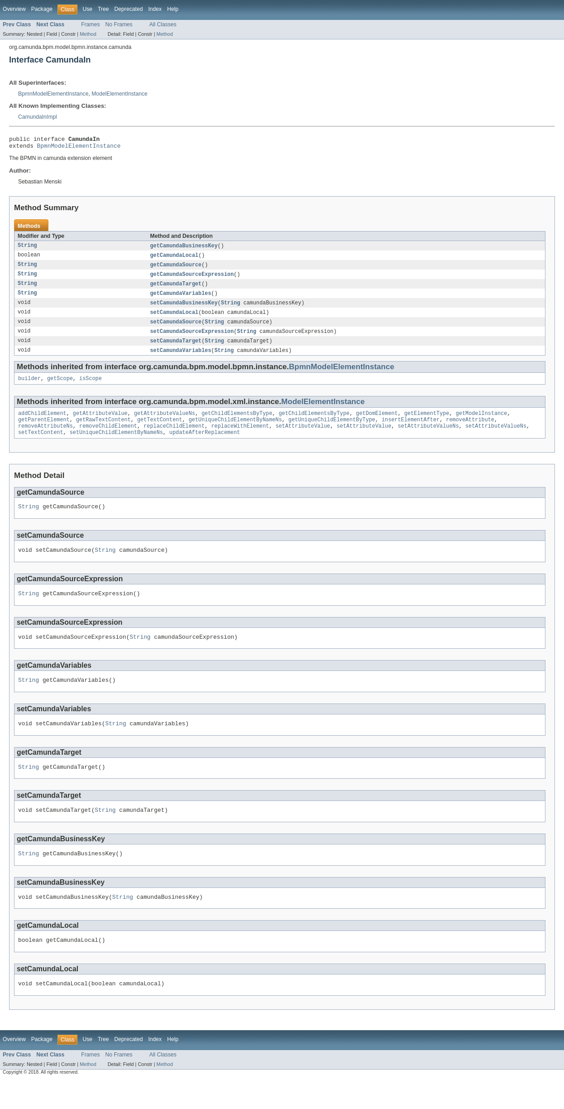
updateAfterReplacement (204, 444)
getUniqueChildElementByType (331, 430)
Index (155, 9)
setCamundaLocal (174, 318)
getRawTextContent (103, 430)
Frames (90, 24)
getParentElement (44, 430)
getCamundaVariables (180, 298)
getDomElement (376, 423)
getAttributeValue (100, 423)
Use (87, 9)
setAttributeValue (303, 437)
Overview (14, 9)
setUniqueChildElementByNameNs (116, 444)
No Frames (119, 24)
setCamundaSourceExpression (192, 338)
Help (172, 9)
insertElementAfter (411, 430)
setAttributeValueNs (428, 437)
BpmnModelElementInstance (53, 94)
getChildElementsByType (236, 423)
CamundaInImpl (37, 117)
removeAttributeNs (45, 437)
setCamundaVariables (180, 358)
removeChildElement (108, 437)
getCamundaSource (176, 268)
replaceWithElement (240, 437)
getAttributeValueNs (164, 423)
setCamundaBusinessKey (184, 308)
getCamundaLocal (174, 258)
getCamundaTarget (176, 288)
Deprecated (129, 9)
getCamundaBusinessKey (184, 248)
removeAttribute (470, 430)
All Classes (163, 24)
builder (29, 387)
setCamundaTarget (176, 348)
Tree (103, 9)
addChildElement (42, 423)
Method (88, 34)
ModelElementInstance (119, 94)
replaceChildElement (174, 437)
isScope (90, 387)
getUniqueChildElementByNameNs (235, 430)
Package (42, 9)
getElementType (426, 423)
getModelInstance (481, 423)
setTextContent (40, 444)
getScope (60, 387)
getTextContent (159, 430)
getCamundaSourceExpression (192, 278)
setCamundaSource (176, 328)
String (27, 248)
